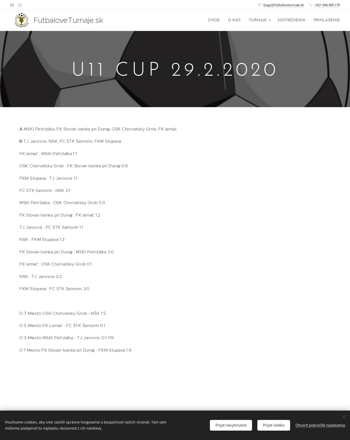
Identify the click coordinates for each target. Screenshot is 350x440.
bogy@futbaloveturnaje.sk (283, 5)
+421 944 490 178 (327, 5)
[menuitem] (218, 20)
